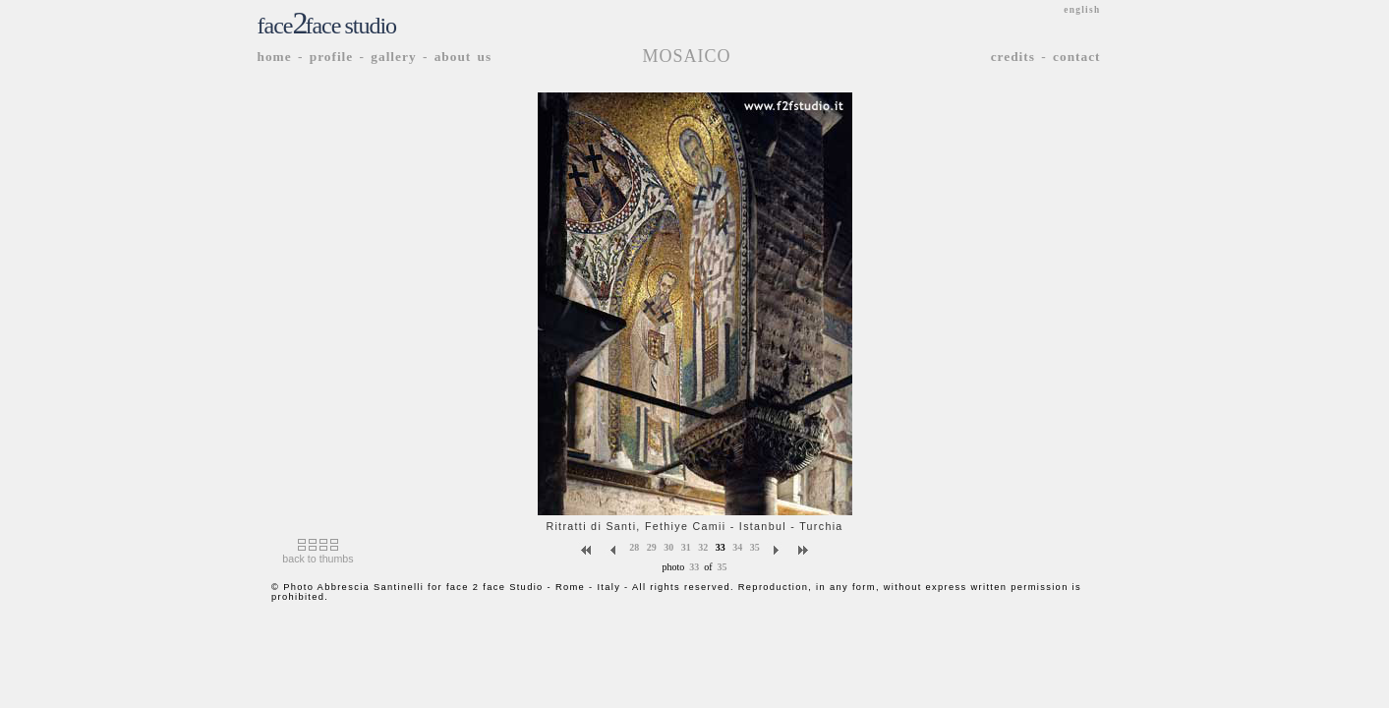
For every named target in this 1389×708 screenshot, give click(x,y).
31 (686, 546)
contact (1076, 56)
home (275, 56)
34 (737, 546)
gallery (393, 56)
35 (755, 546)
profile (332, 56)
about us (463, 56)
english (1082, 10)
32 (703, 546)
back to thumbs (317, 558)
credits (1013, 56)
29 (652, 546)
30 (668, 546)
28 (634, 546)
